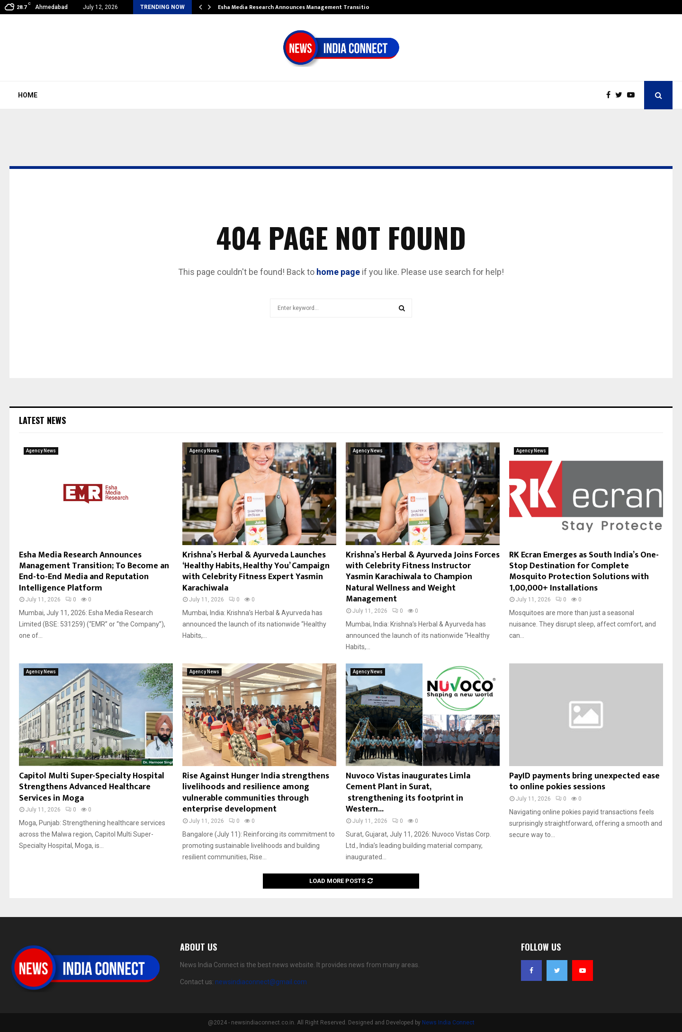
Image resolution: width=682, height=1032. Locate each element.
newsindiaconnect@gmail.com (261, 982)
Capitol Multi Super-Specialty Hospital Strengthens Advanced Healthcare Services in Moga (91, 787)
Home (27, 95)
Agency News (41, 450)
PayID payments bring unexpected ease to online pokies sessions (584, 781)
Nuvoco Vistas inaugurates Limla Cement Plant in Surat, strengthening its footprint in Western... (408, 792)
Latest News (42, 420)
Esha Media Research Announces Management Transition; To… (302, 7)
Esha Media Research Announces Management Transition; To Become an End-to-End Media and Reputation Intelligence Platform (94, 571)
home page (338, 272)
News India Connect (448, 1022)
